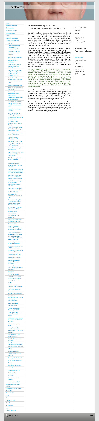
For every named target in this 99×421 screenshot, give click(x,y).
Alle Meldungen (79, 57)
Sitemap (16, 415)
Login (91, 415)
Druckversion (10, 415)
